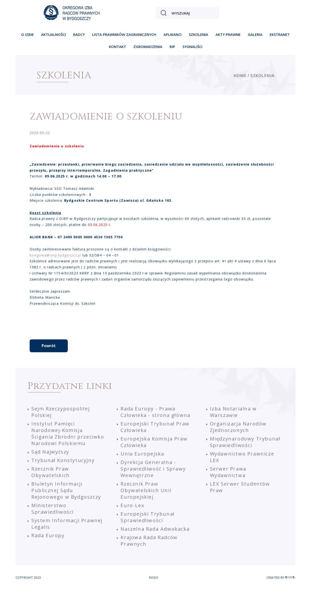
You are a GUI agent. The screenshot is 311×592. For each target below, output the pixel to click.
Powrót (49, 347)
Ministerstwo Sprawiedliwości (52, 510)
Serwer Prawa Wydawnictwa (228, 473)
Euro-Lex (132, 507)
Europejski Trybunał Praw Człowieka (155, 428)
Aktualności (53, 34)
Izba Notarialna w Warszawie (233, 413)
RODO (153, 579)
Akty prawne (228, 34)
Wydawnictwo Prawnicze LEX (242, 458)
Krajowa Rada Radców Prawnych (149, 542)
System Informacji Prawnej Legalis (67, 525)
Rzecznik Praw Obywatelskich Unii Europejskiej (146, 492)
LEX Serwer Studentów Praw (240, 488)
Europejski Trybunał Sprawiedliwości (147, 518)
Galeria (255, 34)
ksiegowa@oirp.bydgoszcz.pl (56, 255)
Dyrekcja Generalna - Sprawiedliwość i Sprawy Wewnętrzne (153, 470)
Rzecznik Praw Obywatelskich (50, 473)
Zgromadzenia (147, 46)
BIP (172, 46)
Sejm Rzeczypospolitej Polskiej (60, 413)
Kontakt (117, 46)
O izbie (27, 34)
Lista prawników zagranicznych (124, 34)
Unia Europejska (142, 455)
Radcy (79, 34)
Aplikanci (172, 34)
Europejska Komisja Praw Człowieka (154, 443)
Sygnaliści (192, 46)
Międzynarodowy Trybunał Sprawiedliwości (245, 443)
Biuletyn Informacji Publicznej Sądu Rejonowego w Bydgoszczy (66, 492)
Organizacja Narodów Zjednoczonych (238, 428)
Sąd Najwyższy (50, 453)
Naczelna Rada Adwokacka (155, 530)
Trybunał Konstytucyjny (63, 462)
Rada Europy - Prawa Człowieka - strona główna (155, 413)
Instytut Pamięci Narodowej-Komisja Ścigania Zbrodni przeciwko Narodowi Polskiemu (67, 435)
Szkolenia (198, 34)
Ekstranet (280, 34)
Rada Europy (48, 537)
